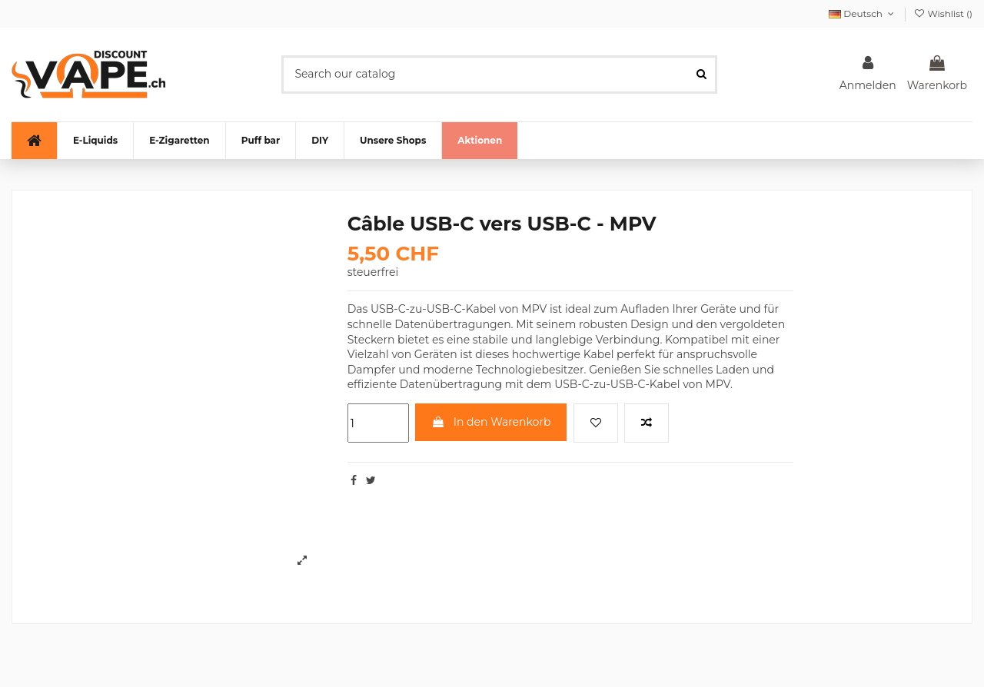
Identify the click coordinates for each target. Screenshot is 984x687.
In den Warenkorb (490, 422)
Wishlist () (942, 13)
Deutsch (862, 13)
